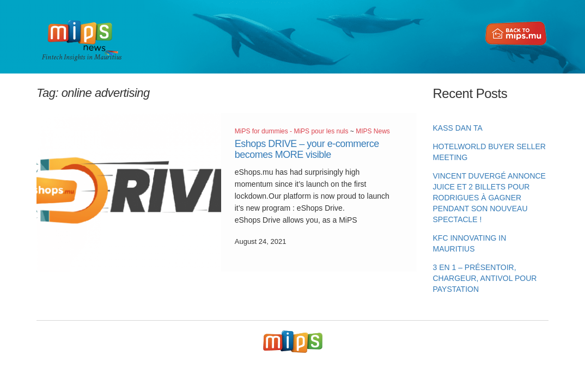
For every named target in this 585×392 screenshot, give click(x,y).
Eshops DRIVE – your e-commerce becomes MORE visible (307, 149)
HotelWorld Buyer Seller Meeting (489, 152)
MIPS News (373, 131)
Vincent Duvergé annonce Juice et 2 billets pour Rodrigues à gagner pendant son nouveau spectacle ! (489, 197)
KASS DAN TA (458, 128)
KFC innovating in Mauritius (470, 243)
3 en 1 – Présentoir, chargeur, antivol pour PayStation (485, 278)
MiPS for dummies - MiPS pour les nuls (292, 131)
